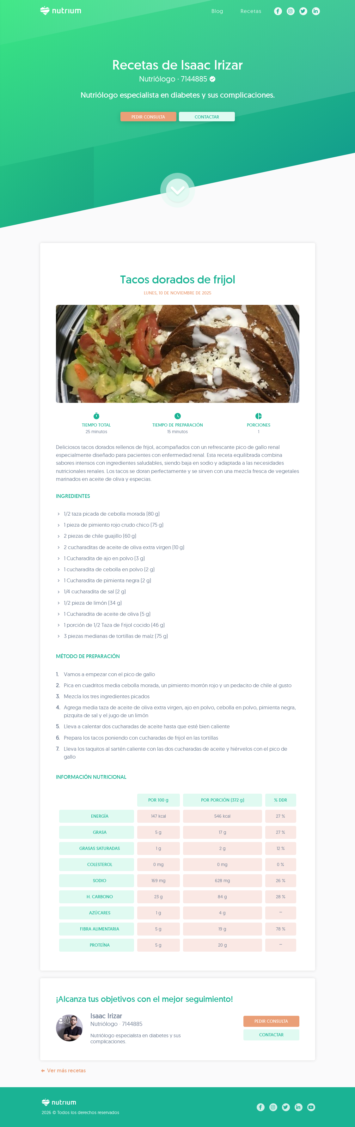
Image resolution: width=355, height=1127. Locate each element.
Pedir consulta (148, 117)
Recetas (251, 11)
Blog (217, 11)
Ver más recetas (63, 1071)
